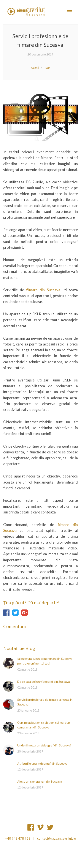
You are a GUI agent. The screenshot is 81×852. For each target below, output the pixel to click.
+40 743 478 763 (17, 838)
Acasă (35, 68)
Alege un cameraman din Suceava (39, 781)
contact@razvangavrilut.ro (56, 838)
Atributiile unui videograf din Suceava (42, 763)
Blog (47, 68)
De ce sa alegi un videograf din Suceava (43, 681)
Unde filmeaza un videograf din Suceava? (44, 745)
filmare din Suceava (43, 290)
